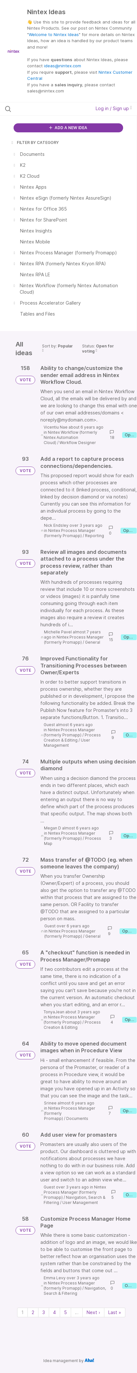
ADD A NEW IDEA (68, 127)
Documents (77, 1118)
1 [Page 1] (22, 1312)
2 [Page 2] (33, 1312)
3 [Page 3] (43, 1312)
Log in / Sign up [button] (114, 108)
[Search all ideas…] (42, 109)
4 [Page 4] (54, 1312)
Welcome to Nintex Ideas (54, 34)
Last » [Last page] (114, 1312)
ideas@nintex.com (62, 65)
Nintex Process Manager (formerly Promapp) (69, 533)
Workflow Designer (77, 442)
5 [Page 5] (65, 1312)
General (92, 642)
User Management (67, 743)
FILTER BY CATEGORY (34, 142)
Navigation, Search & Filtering (75, 1291)
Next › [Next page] (93, 1312)
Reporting (94, 535)
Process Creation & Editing (72, 738)
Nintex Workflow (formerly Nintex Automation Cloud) (70, 437)
